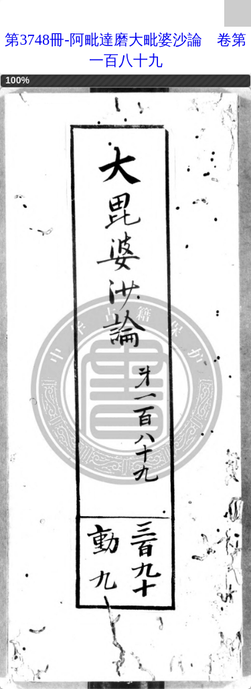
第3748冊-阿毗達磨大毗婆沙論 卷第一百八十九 (125, 50)
